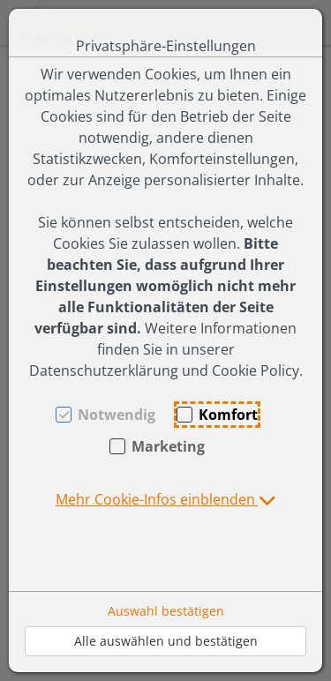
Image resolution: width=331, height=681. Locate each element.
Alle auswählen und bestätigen (166, 640)
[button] (166, 499)
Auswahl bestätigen (166, 610)
